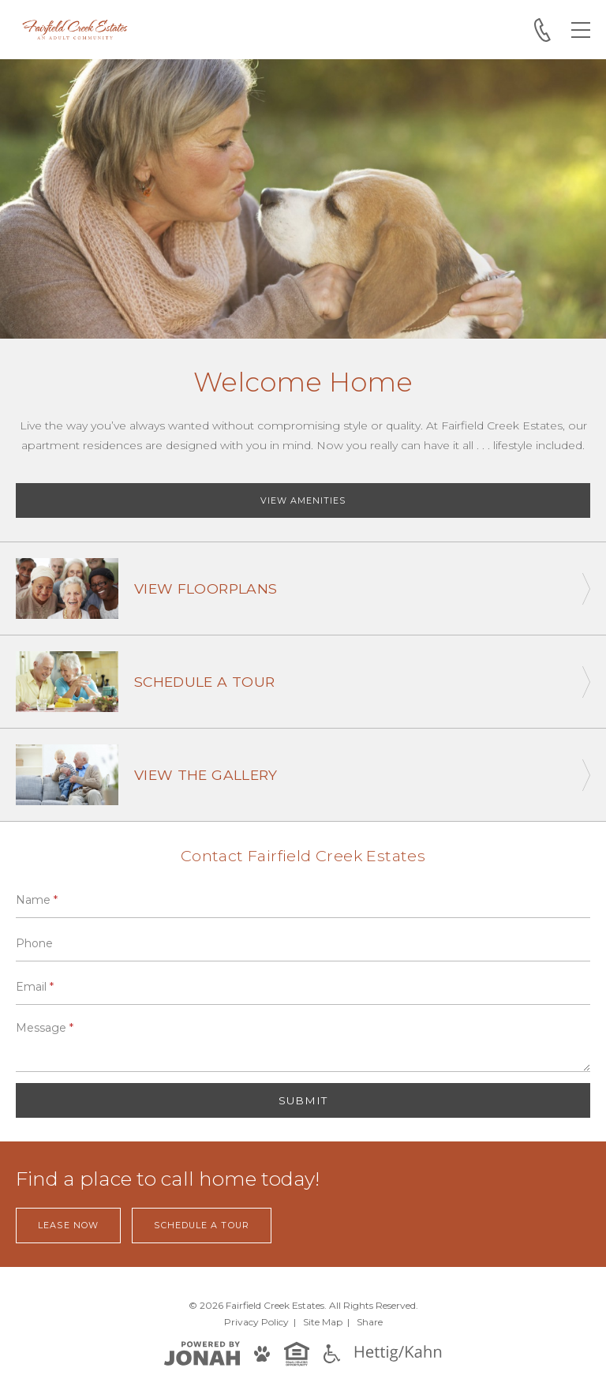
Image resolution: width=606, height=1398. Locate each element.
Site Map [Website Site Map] (322, 1322)
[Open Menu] (580, 30)
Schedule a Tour (201, 1225)
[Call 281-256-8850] (542, 30)
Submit (303, 1100)
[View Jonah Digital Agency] (202, 1352)
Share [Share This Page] (370, 1322)
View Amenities (303, 500)
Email (35, 986)
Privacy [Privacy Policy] (256, 1322)
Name (37, 899)
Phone (34, 943)
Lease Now (68, 1225)
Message (44, 1027)
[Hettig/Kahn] (398, 1352)
